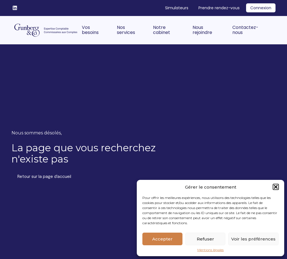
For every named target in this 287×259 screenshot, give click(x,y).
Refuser (205, 239)
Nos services (126, 30)
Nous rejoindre (202, 30)
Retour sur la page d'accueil (44, 177)
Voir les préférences (253, 239)
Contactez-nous (245, 30)
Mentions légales (210, 250)
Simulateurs (176, 8)
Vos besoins (90, 30)
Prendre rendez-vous (219, 8)
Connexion (260, 8)
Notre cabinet (161, 30)
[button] (276, 187)
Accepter (162, 239)
